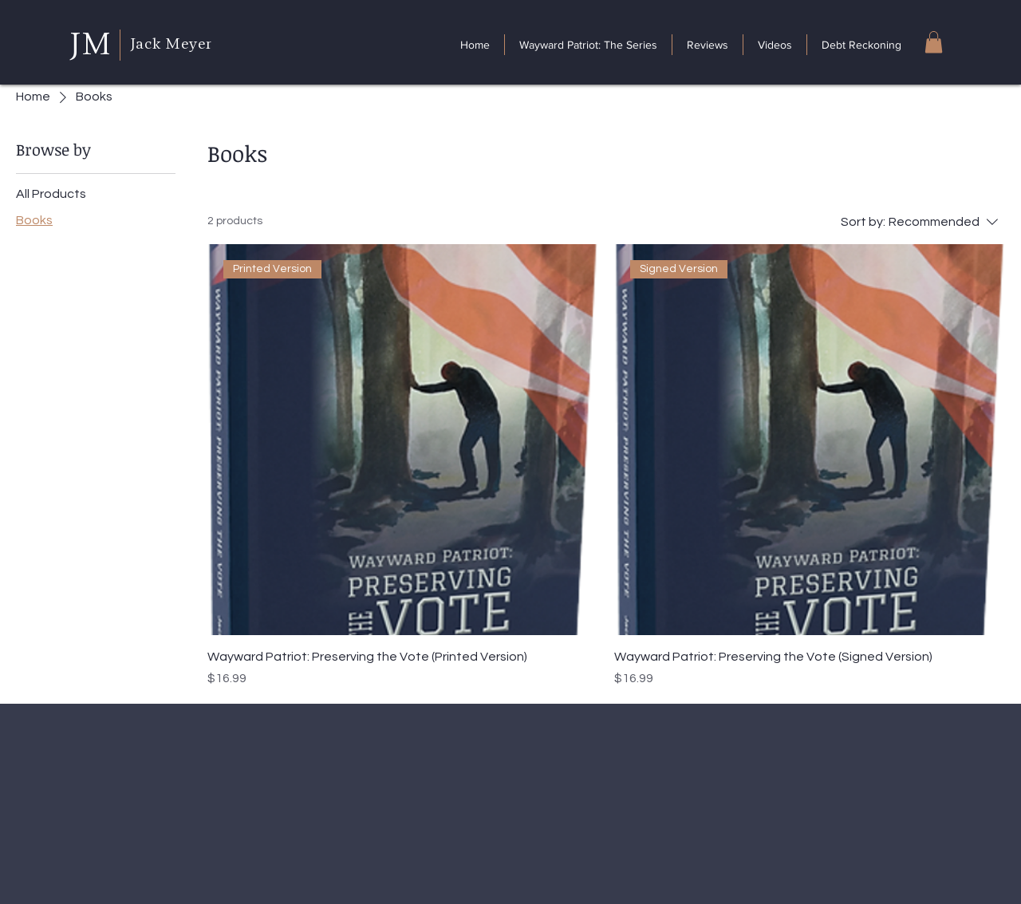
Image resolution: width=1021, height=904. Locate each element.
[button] (933, 42)
